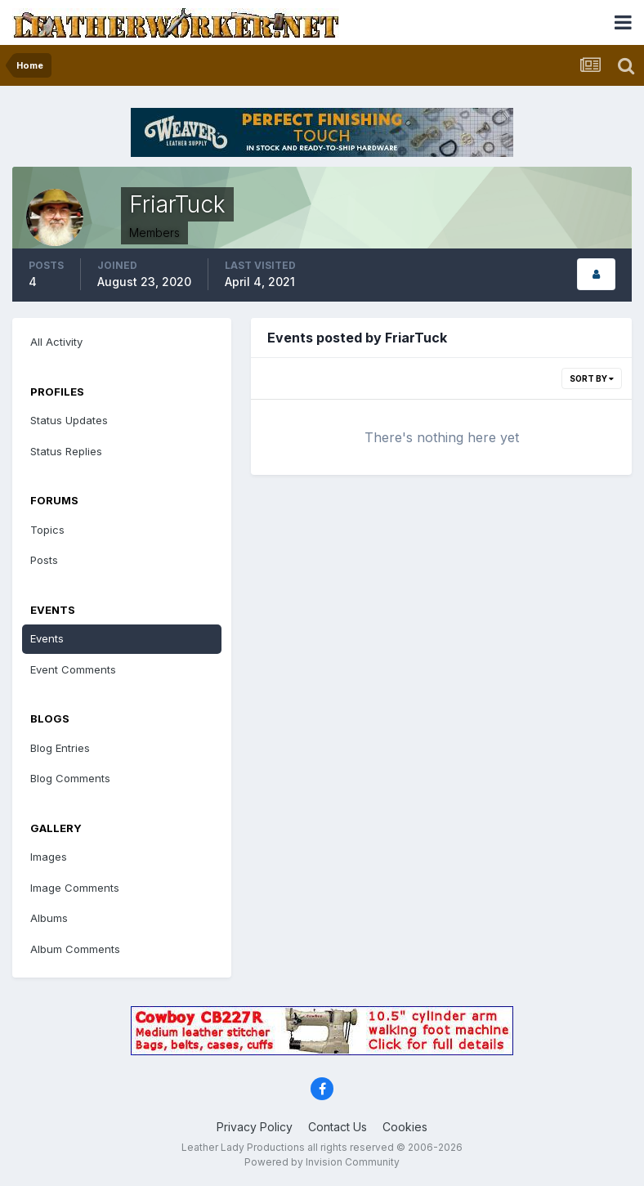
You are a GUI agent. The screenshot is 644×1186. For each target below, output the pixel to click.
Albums (49, 917)
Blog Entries (60, 747)
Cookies (404, 1127)
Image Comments (74, 887)
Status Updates (69, 420)
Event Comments (73, 669)
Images (48, 856)
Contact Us (337, 1127)
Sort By (592, 378)
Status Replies (66, 451)
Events (47, 638)
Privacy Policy (255, 1127)
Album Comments (75, 949)
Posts (44, 559)
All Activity (56, 341)
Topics (47, 529)
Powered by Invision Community (322, 1162)
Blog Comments (70, 778)
